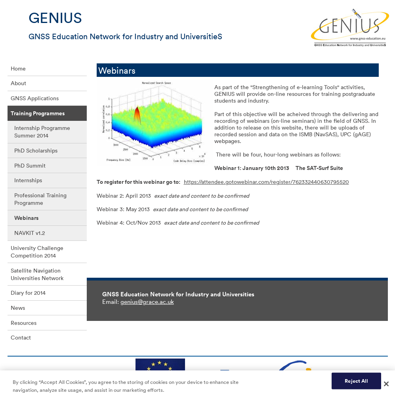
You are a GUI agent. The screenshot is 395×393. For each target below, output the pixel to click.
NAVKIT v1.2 (29, 233)
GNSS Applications (35, 98)
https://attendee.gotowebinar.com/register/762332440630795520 (266, 181)
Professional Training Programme (40, 198)
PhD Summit (30, 165)
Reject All (356, 383)
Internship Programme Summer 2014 (42, 131)
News (18, 307)
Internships (28, 180)
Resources (23, 322)
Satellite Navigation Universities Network (37, 274)
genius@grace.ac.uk (147, 301)
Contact (21, 337)
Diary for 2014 (28, 292)
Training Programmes (38, 113)
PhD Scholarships (35, 150)
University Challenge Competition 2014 (37, 251)
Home (18, 68)
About (18, 83)
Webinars (26, 218)
